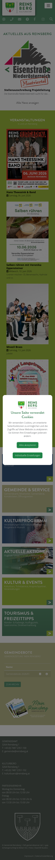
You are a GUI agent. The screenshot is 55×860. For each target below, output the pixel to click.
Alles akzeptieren (27, 445)
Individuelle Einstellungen (27, 455)
